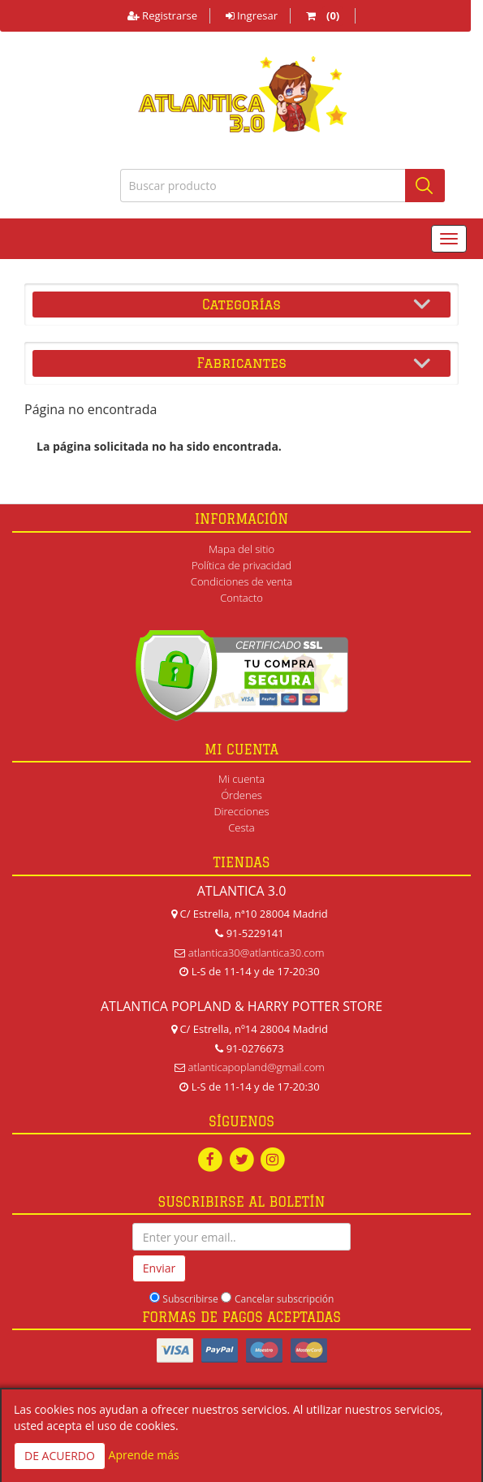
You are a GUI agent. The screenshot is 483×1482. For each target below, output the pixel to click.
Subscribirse (190, 1299)
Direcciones (241, 811)
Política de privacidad (241, 565)
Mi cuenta (241, 778)
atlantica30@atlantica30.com (256, 952)
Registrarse (162, 15)
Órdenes (241, 795)
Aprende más (144, 1455)
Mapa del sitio (241, 549)
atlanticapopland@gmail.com (256, 1067)
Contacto (241, 597)
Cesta (241, 827)
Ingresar (252, 15)
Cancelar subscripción (284, 1299)
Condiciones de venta (241, 581)
